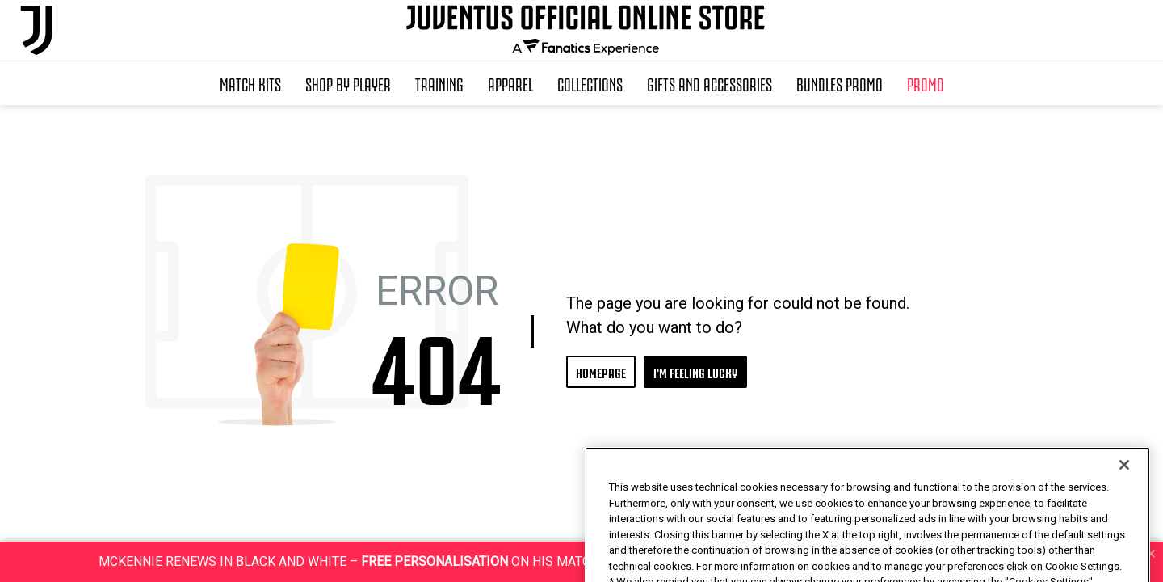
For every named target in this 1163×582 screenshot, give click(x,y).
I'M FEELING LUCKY (695, 371)
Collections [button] (590, 83)
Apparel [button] (510, 83)
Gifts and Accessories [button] (709, 83)
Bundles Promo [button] (839, 83)
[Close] (1124, 490)
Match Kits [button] (250, 83)
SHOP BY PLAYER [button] (348, 83)
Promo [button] (925, 83)
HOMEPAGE (601, 371)
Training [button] (439, 83)
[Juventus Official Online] (36, 30)
